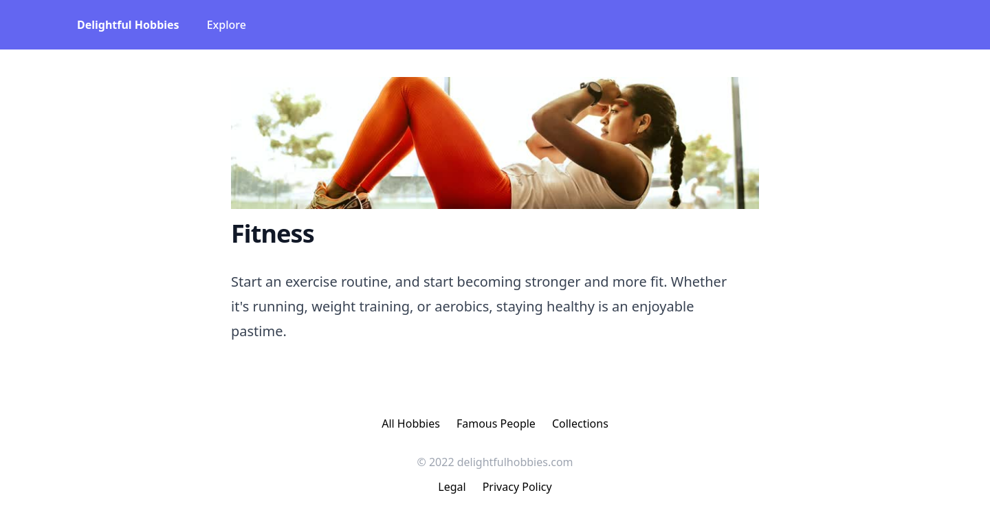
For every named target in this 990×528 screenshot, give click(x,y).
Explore (226, 24)
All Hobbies (411, 423)
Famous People (496, 423)
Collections (580, 423)
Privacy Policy (517, 486)
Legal (451, 486)
